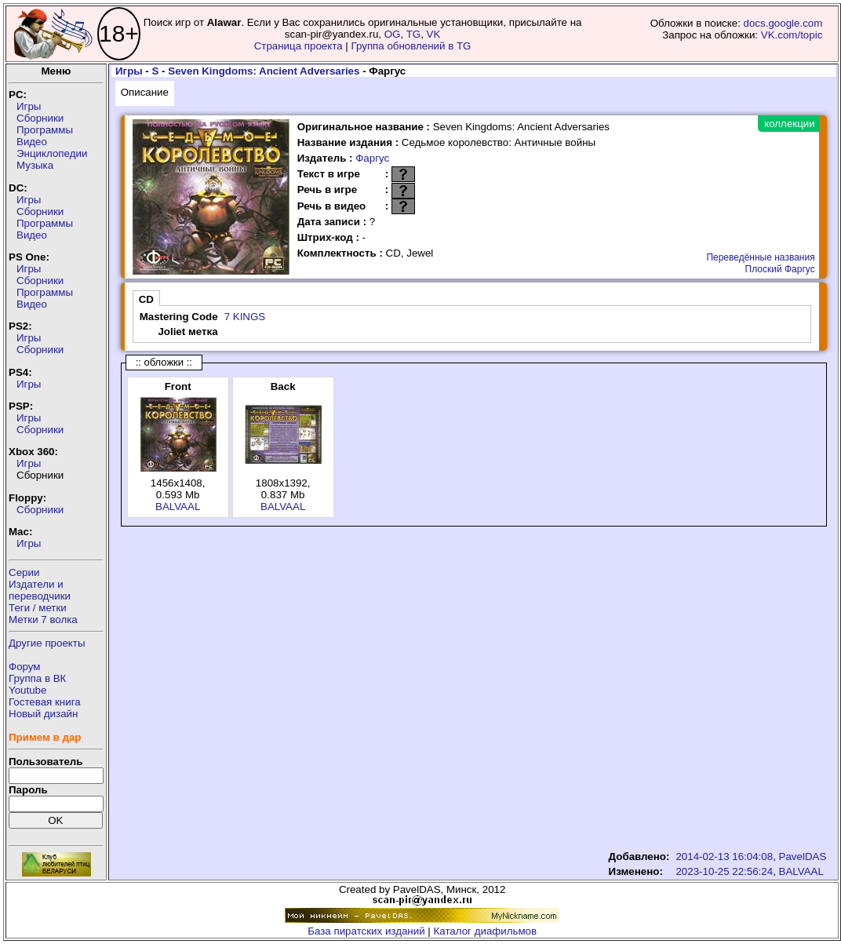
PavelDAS (803, 856)
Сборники (40, 118)
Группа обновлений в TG (411, 46)
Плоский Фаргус (780, 269)
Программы (44, 130)
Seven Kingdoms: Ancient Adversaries (263, 71)
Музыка (34, 165)
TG (413, 34)
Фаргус (372, 158)
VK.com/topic (792, 35)
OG (392, 34)
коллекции (789, 123)
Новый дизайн (43, 714)
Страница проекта (298, 46)
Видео (31, 142)
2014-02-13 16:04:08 (724, 856)
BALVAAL (177, 506)
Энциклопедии (51, 153)
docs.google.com (783, 23)
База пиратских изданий (366, 931)
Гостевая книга (45, 702)
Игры (28, 106)
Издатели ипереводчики (40, 590)
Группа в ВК (37, 678)
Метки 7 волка (43, 619)
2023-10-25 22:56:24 (724, 871)
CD (146, 299)
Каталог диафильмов (485, 931)
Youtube (27, 690)
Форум (25, 666)
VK (434, 34)
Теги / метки (38, 608)
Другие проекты (47, 643)
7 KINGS (245, 317)
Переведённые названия (760, 257)
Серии (24, 572)
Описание (145, 92)
